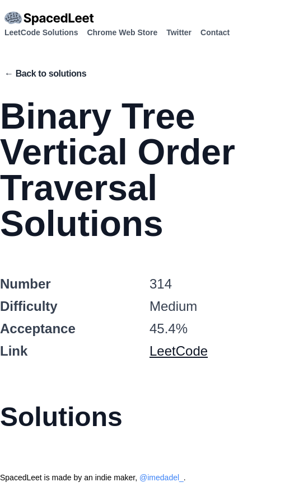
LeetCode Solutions (41, 32)
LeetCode (179, 350)
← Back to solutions (45, 73)
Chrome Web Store (122, 32)
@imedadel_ (161, 477)
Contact (215, 32)
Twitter (178, 32)
